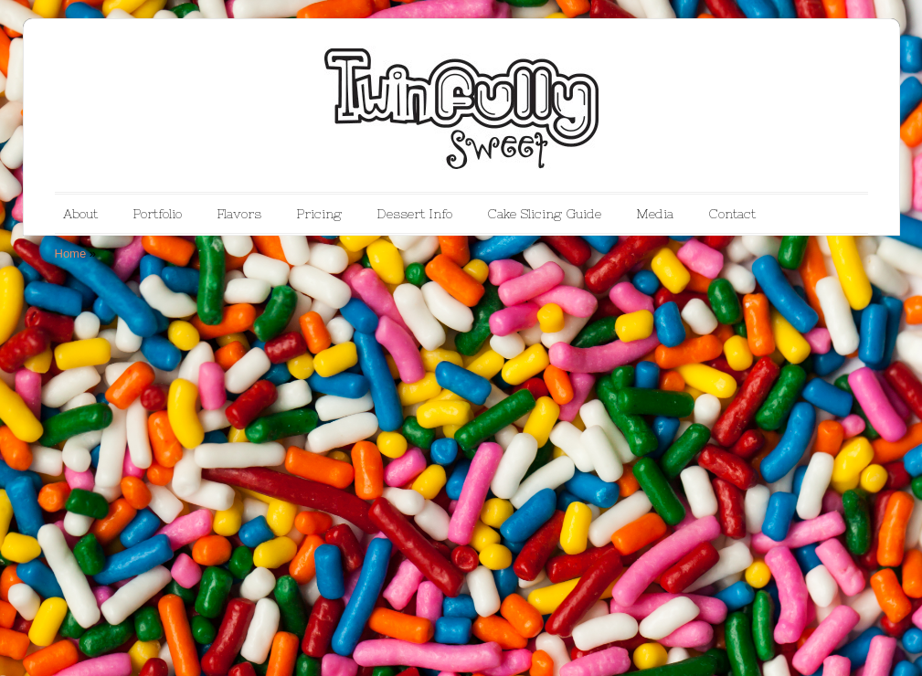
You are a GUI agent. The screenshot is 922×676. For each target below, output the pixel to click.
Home (71, 253)
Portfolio (157, 213)
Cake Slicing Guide (544, 213)
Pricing (319, 213)
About (80, 213)
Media (654, 213)
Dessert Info (414, 213)
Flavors (239, 213)
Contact (732, 213)
